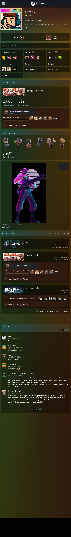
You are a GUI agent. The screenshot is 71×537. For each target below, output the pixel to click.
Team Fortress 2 (37, 91)
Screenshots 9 (11, 125)
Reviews (66, 311)
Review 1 (25, 125)
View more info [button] (30, 28)
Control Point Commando (19, 112)
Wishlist (58, 311)
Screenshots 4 (13, 304)
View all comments (9, 330)
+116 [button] (64, 299)
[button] (18, 37)
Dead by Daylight (32, 288)
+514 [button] (55, 118)
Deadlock (29, 242)
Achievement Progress (11, 117)
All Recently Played (46, 311)
